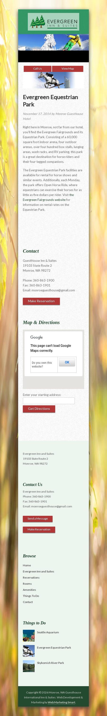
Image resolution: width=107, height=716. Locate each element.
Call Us (37, 68)
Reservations (31, 577)
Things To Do (31, 596)
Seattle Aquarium (48, 632)
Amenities (29, 589)
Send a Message (38, 518)
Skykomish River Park (50, 663)
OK (67, 362)
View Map (68, 68)
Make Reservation (41, 301)
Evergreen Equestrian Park (54, 647)
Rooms (27, 583)
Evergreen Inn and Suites (38, 571)
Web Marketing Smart (61, 702)
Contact (28, 602)
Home (27, 565)
